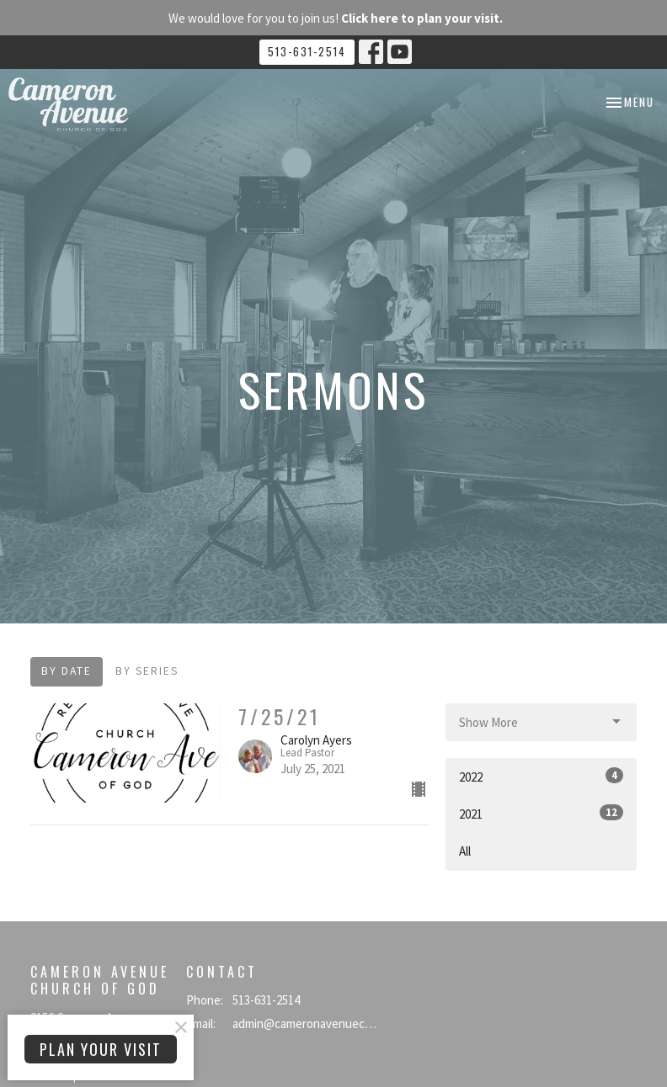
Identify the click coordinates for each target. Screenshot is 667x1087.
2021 (541, 813)
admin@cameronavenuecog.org (304, 1023)
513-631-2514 (307, 51)
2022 (541, 776)
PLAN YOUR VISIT (101, 1049)
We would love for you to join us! (335, 18)
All (465, 851)
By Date (66, 671)
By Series (147, 671)
